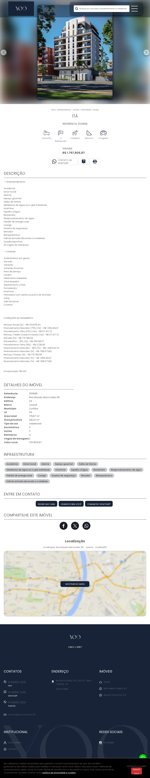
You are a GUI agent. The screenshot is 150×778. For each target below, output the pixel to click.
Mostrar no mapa (75, 584)
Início (53, 110)
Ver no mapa (62, 689)
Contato (12, 749)
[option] (75, 52)
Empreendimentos (64, 110)
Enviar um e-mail (46, 504)
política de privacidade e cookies (59, 772)
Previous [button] (4, 52)
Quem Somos (14, 742)
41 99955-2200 (28, 684)
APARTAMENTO (86, 110)
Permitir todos (136, 771)
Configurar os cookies (136, 766)
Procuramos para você (115, 688)
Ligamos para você (71, 504)
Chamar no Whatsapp (99, 504)
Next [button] (146, 52)
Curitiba (76, 110)
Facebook (64, 526)
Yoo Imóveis (75, 637)
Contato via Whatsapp (65, 162)
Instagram (109, 742)
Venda (107, 682)
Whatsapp (86, 526)
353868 (96, 110)
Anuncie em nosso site (115, 695)
